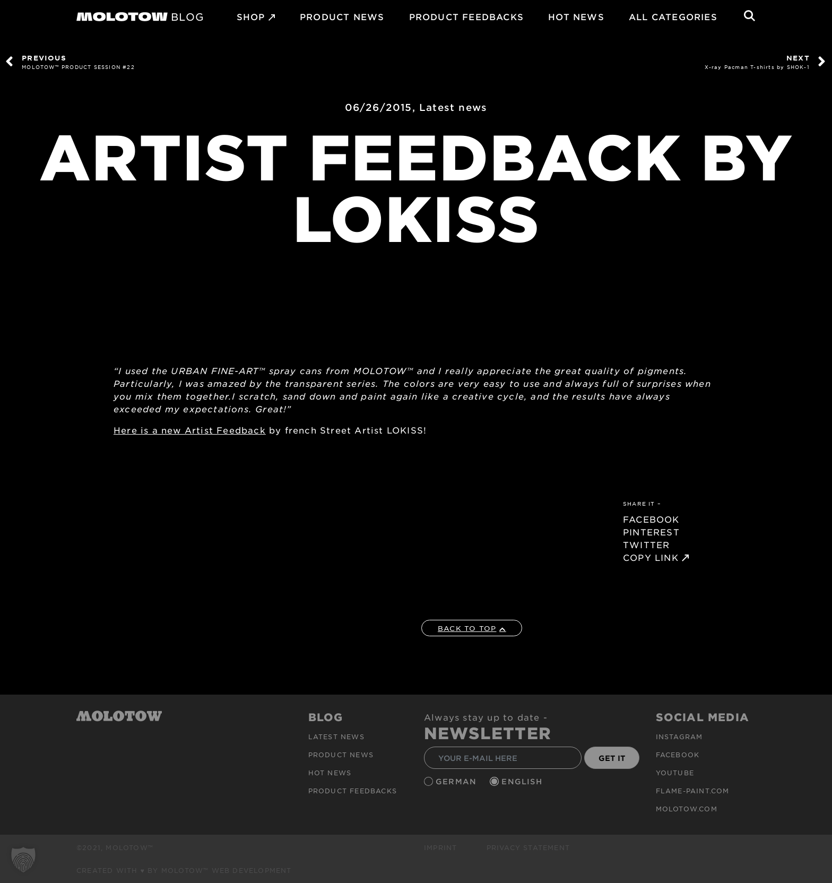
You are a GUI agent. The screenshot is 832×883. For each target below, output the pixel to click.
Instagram (679, 736)
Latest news (453, 107)
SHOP (251, 16)
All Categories (673, 16)
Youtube (675, 772)
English (523, 781)
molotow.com (686, 808)
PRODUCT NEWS (342, 16)
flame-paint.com (693, 790)
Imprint (440, 847)
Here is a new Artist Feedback (190, 430)
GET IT (612, 758)
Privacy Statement (528, 847)
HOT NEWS (576, 16)
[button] (23, 859)
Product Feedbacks (466, 16)
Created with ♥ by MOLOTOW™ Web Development (184, 870)
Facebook (678, 754)
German (457, 781)
